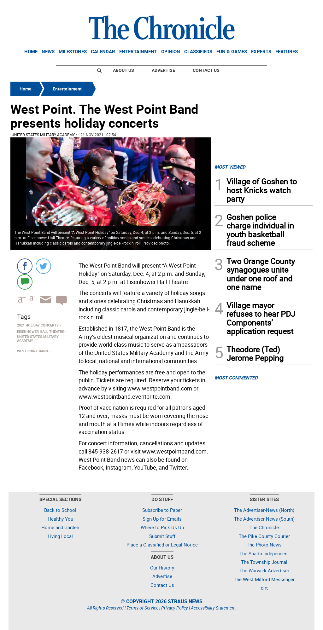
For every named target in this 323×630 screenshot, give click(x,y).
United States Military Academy (43, 134)
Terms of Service (142, 608)
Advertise (163, 70)
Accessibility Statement (213, 608)
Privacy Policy (174, 608)
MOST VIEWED (229, 167)
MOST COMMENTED (236, 377)
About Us (123, 70)
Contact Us (206, 70)
